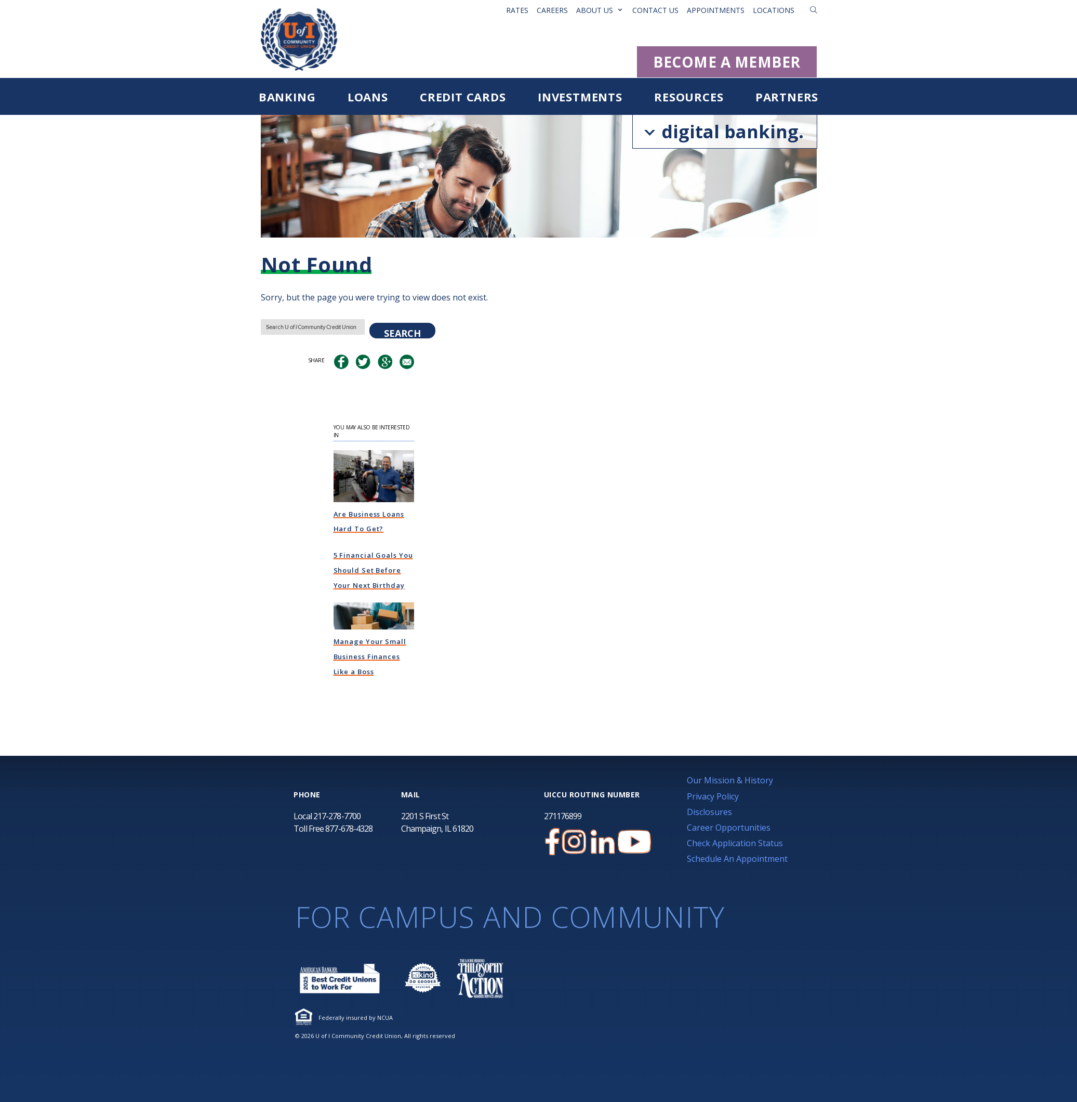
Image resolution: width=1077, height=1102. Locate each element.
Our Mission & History (730, 780)
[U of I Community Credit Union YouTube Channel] (634, 842)
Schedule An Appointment (737, 858)
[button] (813, 10)
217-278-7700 (337, 816)
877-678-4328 (349, 828)
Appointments (715, 10)
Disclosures (709, 812)
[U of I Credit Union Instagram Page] (574, 842)
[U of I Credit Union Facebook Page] (552, 842)
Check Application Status (735, 843)
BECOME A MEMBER (727, 62)
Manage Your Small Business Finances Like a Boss (370, 656)
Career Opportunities (728, 827)
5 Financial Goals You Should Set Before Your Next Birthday (373, 570)
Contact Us (655, 10)
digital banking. (724, 131)
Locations (773, 10)
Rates (517, 10)
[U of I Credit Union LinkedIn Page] (602, 842)
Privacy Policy (713, 796)
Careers (552, 10)
